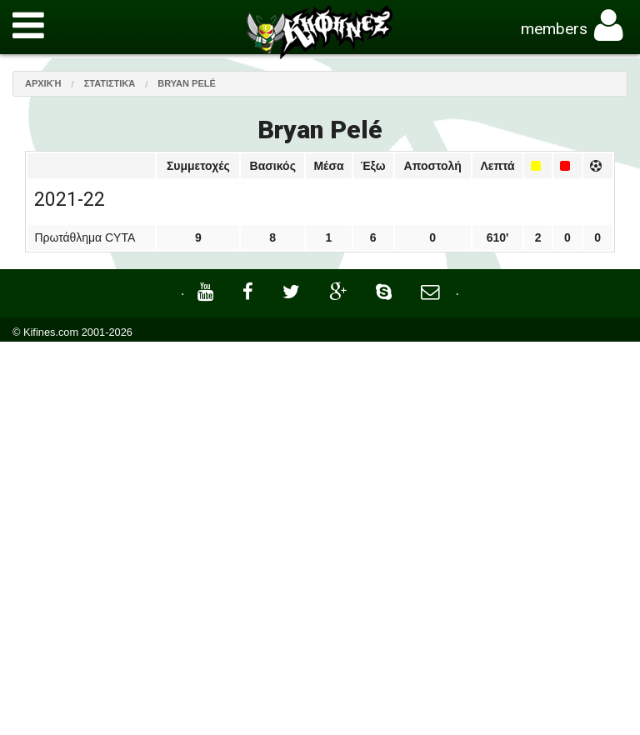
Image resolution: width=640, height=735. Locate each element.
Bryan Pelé (186, 83)
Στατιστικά (110, 83)
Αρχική (43, 83)
